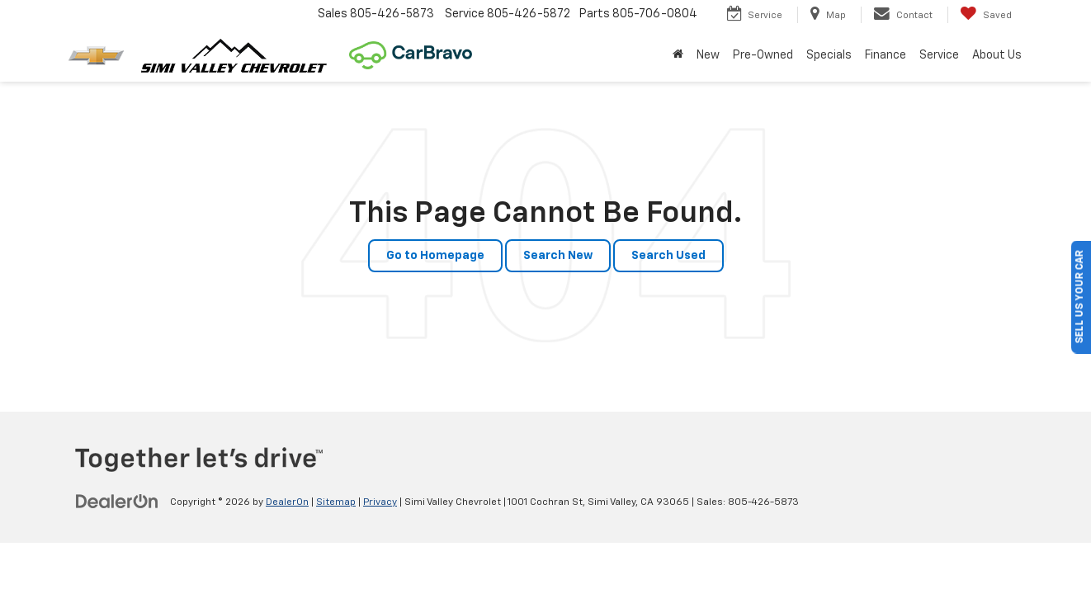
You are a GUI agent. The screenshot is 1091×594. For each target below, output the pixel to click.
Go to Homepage (435, 256)
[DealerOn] (117, 501)
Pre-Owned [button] (763, 55)
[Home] (678, 55)
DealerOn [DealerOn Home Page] (287, 502)
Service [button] (939, 55)
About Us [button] (997, 55)
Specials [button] (829, 55)
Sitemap (336, 502)
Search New (558, 256)
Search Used (668, 256)
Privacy (380, 502)
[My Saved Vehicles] (985, 15)
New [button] (708, 55)
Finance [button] (885, 55)
